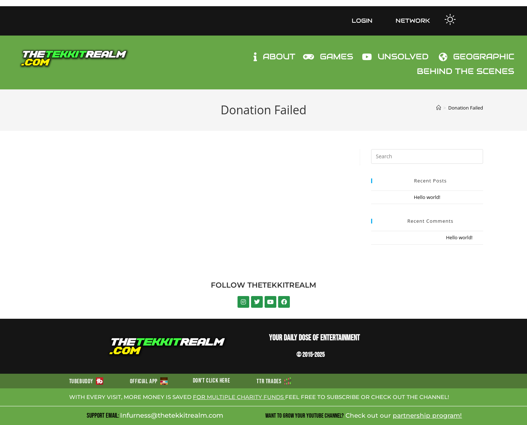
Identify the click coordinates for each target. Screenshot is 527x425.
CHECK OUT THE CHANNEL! (410, 396)
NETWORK (413, 21)
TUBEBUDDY (86, 381)
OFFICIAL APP (149, 381)
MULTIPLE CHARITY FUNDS (246, 396)
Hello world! (427, 197)
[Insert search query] (427, 156)
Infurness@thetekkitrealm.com (171, 415)
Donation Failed (465, 107)
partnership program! (427, 415)
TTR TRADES (274, 381)
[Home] (438, 107)
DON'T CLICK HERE (211, 380)
